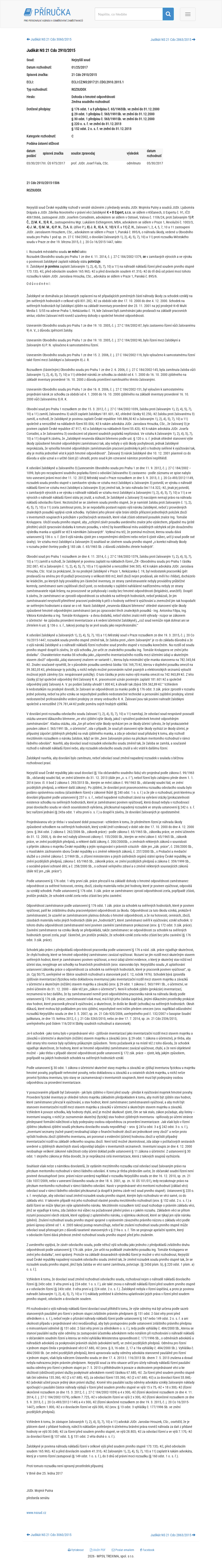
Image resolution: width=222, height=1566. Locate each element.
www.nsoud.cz (36, 1513)
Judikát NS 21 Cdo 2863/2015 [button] (173, 40)
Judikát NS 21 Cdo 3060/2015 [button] (49, 39)
